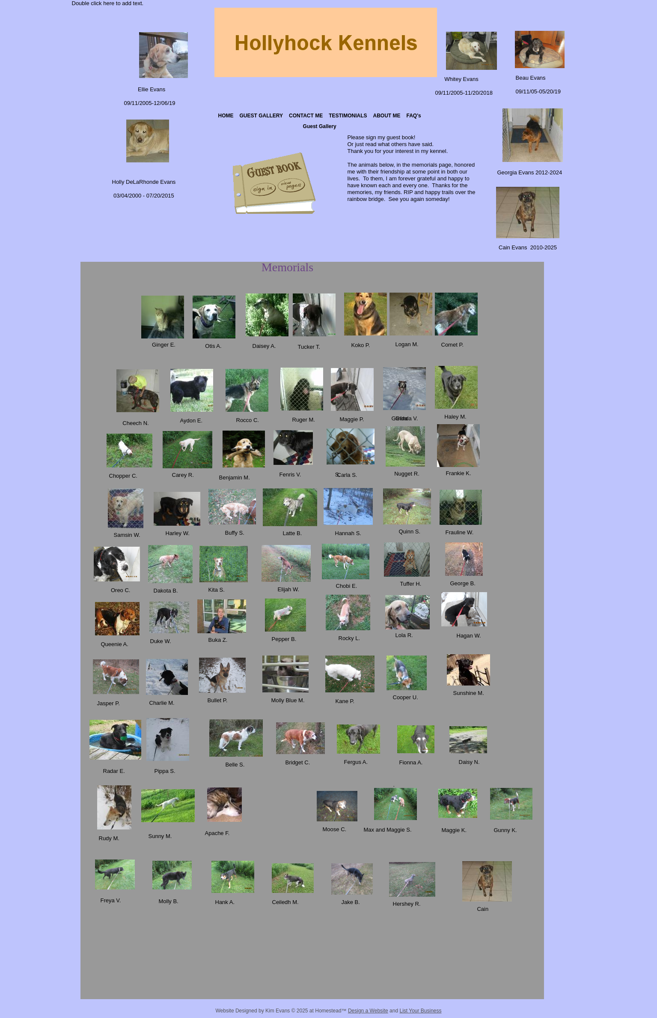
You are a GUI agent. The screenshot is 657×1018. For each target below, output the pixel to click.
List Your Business (420, 1011)
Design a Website (368, 1011)
